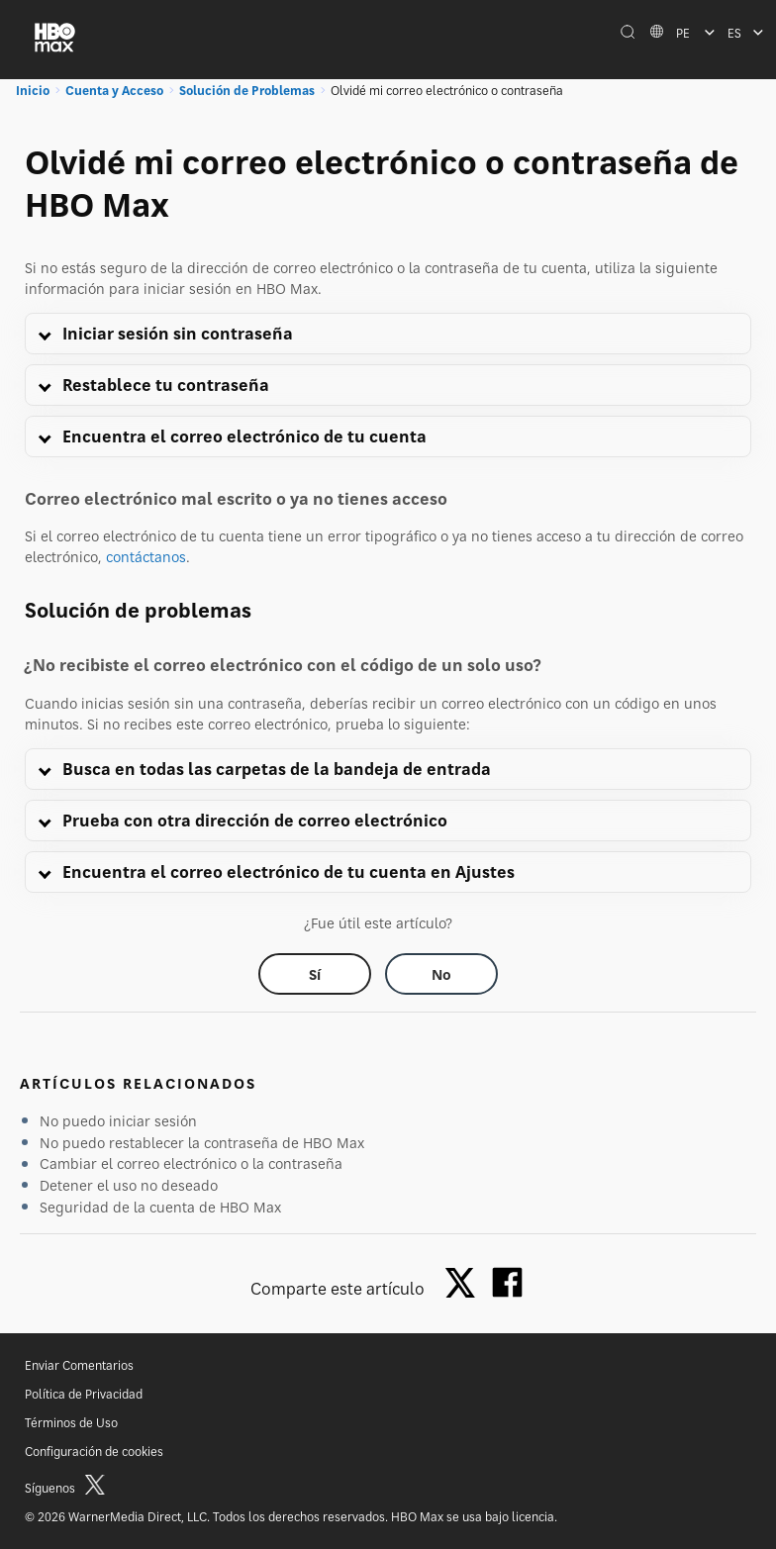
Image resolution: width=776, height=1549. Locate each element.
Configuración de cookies (94, 1451)
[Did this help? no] (441, 974)
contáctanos (146, 556)
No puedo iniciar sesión (118, 1121)
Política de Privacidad (84, 1394)
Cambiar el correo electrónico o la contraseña (191, 1163)
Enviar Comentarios (79, 1365)
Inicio (32, 90)
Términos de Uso (71, 1422)
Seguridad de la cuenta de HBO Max (160, 1207)
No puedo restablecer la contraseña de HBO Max (202, 1142)
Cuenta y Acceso (114, 90)
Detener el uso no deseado (129, 1185)
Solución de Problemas (247, 90)
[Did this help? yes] (314, 974)
